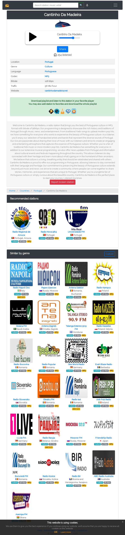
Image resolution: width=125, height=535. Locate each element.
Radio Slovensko (21, 399)
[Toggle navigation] (115, 5)
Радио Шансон (48, 287)
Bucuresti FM (21, 476)
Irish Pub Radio (104, 399)
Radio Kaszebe (104, 326)
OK (55, 532)
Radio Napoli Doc (21, 287)
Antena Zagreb (48, 326)
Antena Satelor (76, 287)
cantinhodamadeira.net (56, 90)
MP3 (47, 76)
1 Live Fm (21, 438)
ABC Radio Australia (103, 476)
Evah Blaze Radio (103, 364)
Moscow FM (76, 438)
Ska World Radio (76, 364)
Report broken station (62, 182)
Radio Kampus (104, 287)
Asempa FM (21, 514)
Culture (48, 66)
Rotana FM (21, 326)
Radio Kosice (49, 476)
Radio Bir (76, 476)
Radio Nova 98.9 (49, 232)
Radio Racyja (49, 438)
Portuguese (50, 71)
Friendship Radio (103, 438)
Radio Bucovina (21, 364)
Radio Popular (49, 364)
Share (62, 49)
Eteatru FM (48, 399)
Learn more (66, 532)
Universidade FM (76, 232)
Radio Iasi (76, 399)
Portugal (49, 62)
